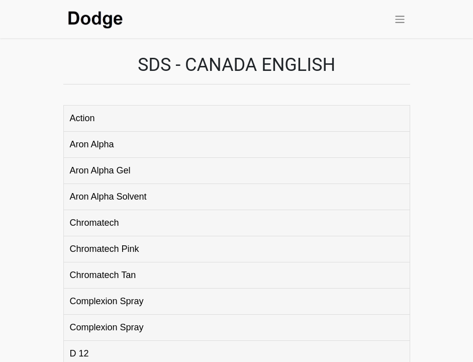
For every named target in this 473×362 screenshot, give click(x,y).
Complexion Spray (107, 301)
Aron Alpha (92, 144)
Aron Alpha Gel (100, 170)
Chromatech (94, 223)
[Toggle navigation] (400, 19)
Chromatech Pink (104, 249)
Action (82, 118)
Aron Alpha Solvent (108, 197)
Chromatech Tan (103, 275)
